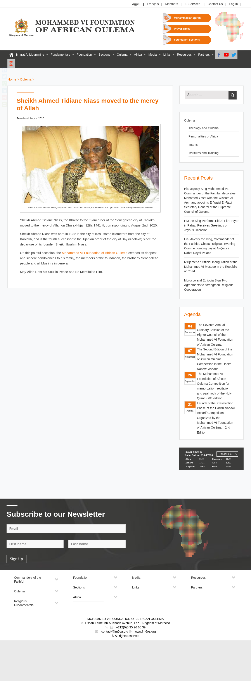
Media (152, 55)
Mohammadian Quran (187, 18)
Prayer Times (182, 29)
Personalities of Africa (203, 136)
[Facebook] (219, 54)
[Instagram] (11, 63)
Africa (138, 55)
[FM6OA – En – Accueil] (11, 54)
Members (171, 4)
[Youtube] (226, 54)
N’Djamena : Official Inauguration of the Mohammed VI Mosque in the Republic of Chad (211, 266)
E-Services (192, 4)
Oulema (122, 55)
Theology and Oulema (204, 128)
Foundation (84, 55)
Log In (233, 4)
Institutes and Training (203, 153)
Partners (204, 55)
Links (167, 55)
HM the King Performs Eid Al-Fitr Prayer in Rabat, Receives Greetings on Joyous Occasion (211, 225)
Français (153, 4)
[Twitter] (233, 54)
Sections (104, 55)
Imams (193, 145)
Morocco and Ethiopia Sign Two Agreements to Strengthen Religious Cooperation (208, 285)
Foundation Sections (187, 40)
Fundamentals (60, 55)
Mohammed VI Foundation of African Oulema (94, 253)
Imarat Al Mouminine (30, 55)
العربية (136, 4)
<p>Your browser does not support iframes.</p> (211, 464)
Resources (184, 55)
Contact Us (215, 4)
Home (11, 79)
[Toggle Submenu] (56, 581)
